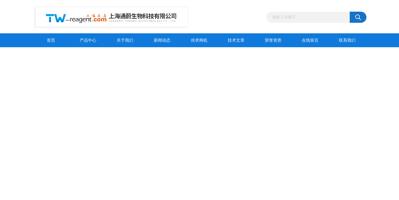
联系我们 (347, 40)
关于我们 (125, 40)
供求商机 (199, 40)
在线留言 (310, 40)
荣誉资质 (273, 40)
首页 (51, 40)
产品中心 (88, 40)
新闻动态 (162, 40)
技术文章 (236, 40)
